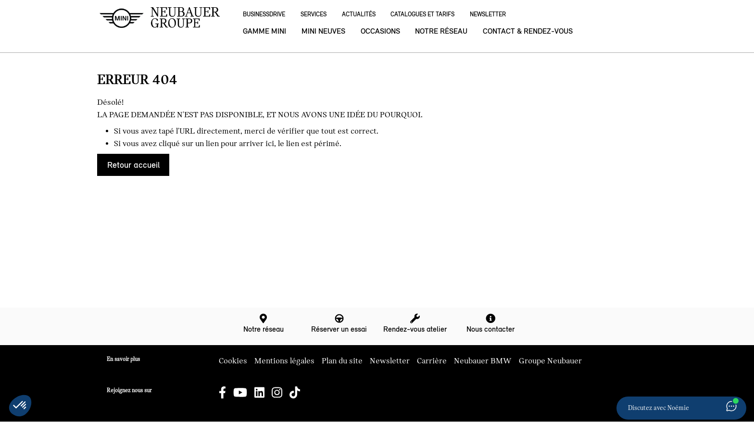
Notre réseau (441, 31)
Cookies (233, 361)
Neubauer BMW (483, 361)
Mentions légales (284, 361)
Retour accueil (133, 165)
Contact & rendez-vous (528, 31)
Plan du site (342, 361)
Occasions (380, 31)
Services (314, 14)
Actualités (359, 14)
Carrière (432, 361)
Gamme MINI (264, 31)
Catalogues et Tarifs (422, 14)
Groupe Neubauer (550, 361)
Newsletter (488, 14)
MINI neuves (323, 31)
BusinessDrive (264, 14)
